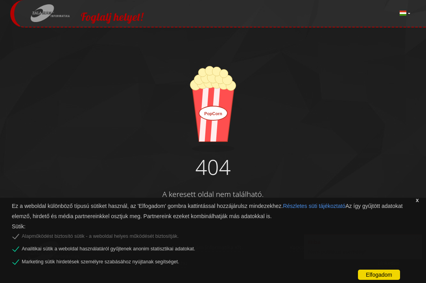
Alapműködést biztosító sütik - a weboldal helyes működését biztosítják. (100, 236)
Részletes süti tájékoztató (314, 206)
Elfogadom (379, 275)
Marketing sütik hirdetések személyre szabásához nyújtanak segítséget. (100, 262)
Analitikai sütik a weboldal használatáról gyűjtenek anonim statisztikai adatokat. (108, 249)
